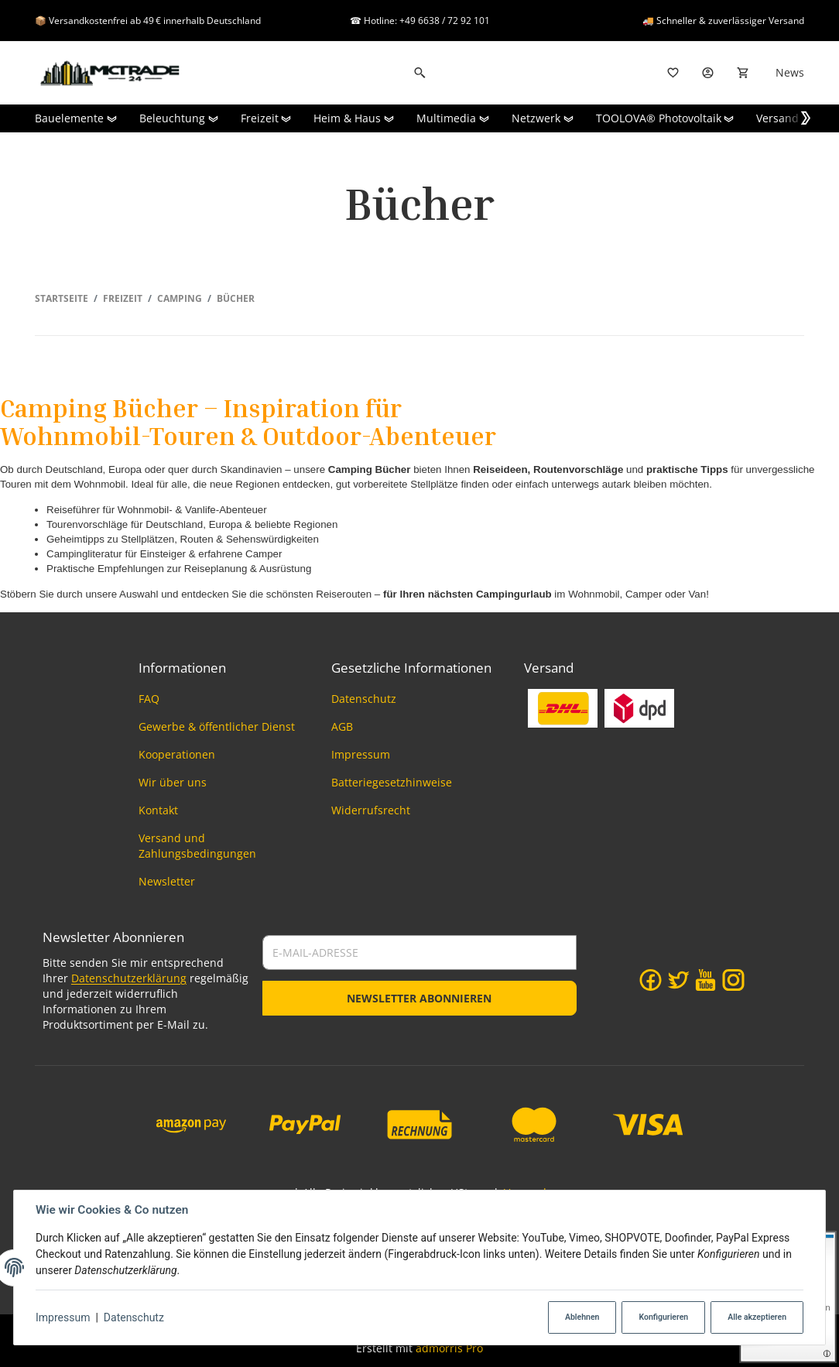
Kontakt (158, 810)
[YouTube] (705, 980)
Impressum (63, 1317)
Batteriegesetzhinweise (391, 782)
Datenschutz (134, 1317)
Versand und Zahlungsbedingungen (197, 846)
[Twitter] (678, 980)
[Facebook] (650, 980)
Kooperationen (177, 754)
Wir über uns (173, 782)
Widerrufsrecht (370, 810)
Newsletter (167, 881)
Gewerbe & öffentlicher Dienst (217, 726)
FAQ (149, 698)
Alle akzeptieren (757, 1317)
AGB (342, 726)
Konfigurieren (663, 1317)
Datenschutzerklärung (129, 978)
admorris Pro (449, 1348)
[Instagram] (733, 980)
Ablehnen (582, 1317)
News (790, 72)
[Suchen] (420, 73)
